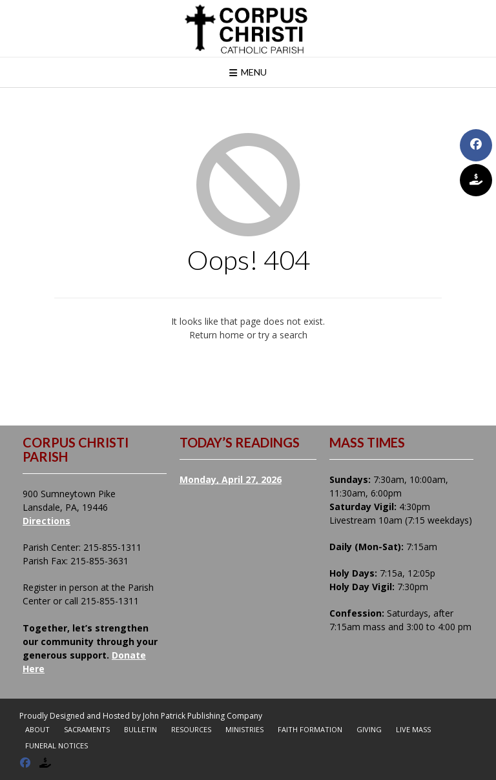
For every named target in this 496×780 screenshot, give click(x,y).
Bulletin (140, 729)
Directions (46, 521)
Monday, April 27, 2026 (231, 479)
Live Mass (413, 729)
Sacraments (87, 729)
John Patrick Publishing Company (202, 715)
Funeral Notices (56, 745)
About (37, 729)
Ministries (244, 729)
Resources (191, 729)
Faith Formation (310, 729)
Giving (369, 729)
